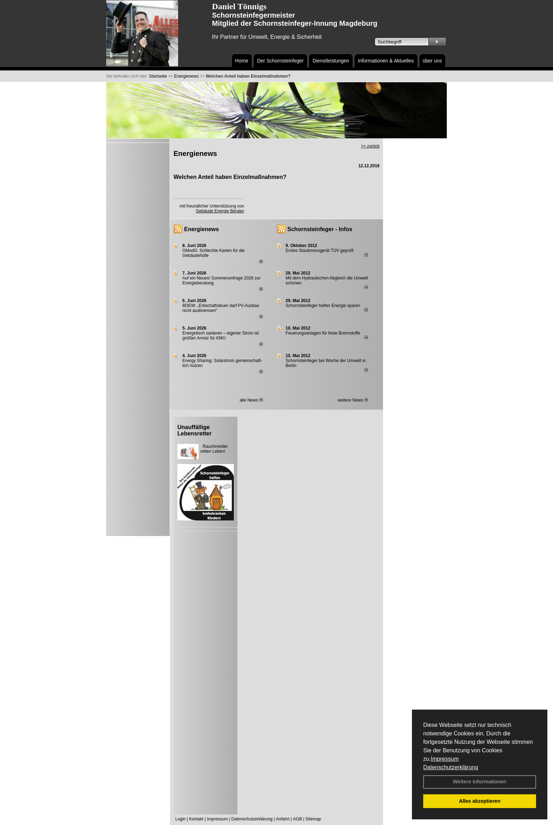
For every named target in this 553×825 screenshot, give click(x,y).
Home (241, 61)
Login (180, 819)
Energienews (201, 229)
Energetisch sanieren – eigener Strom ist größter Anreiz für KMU (220, 336)
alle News (250, 400)
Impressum (444, 759)
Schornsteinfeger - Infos (319, 229)
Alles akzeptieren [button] (479, 801)
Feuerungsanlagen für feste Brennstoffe (323, 333)
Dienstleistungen (330, 61)
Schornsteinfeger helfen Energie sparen (323, 305)
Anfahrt (283, 819)
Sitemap (313, 819)
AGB (297, 819)
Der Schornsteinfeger (280, 61)
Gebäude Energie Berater (220, 211)
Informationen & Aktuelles (386, 61)
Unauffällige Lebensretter (194, 430)
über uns (432, 61)
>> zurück (370, 146)
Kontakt (196, 819)
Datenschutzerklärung (450, 767)
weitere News (352, 400)
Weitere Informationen (479, 781)
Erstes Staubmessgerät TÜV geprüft (320, 250)
